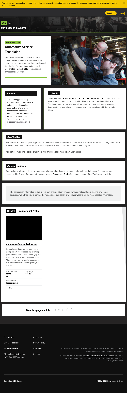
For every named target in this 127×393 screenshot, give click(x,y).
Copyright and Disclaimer (13, 381)
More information (8, 5)
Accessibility (38, 348)
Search (109, 13)
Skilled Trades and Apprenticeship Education (83, 101)
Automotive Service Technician (24, 246)
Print (100, 13)
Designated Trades (17, 69)
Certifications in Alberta (13, 27)
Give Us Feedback (11, 343)
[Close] (124, 3)
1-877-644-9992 (10, 357)
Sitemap (36, 354)
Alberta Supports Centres (14, 354)
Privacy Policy (39, 343)
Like (95, 13)
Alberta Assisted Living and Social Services (99, 356)
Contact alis (8, 337)
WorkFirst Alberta (11, 348)
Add (89, 13)
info (6, 22)
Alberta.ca (37, 337)
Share (84, 13)
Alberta (8, 12)
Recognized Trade (66, 176)
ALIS (20, 12)
